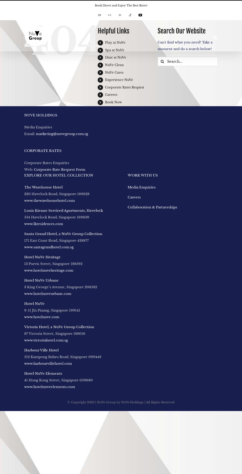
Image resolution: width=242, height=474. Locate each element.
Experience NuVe (119, 80)
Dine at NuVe (115, 57)
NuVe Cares (114, 72)
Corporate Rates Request (124, 87)
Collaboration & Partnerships (152, 207)
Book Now (113, 102)
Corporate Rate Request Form (59, 169)
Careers (111, 95)
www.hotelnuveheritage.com (48, 270)
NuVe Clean (114, 65)
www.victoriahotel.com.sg (46, 340)
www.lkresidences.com (43, 224)
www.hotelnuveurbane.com (47, 294)
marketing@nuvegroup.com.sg (62, 134)
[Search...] (188, 61)
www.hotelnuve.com (41, 317)
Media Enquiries (142, 187)
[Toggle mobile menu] (215, 37)
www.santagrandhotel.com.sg (49, 247)
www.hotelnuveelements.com (49, 387)
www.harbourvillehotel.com (48, 363)
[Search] (162, 61)
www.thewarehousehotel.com (49, 200)
